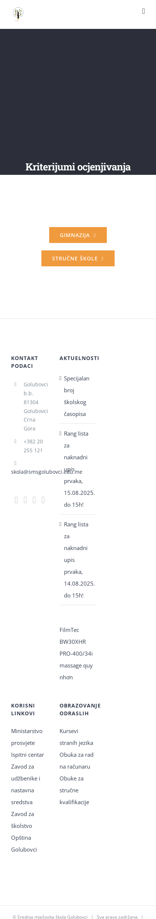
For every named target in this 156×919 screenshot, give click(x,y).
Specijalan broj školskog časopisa (76, 395)
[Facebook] (16, 500)
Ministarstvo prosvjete (27, 736)
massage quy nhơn (76, 671)
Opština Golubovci (24, 843)
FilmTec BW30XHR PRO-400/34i (76, 641)
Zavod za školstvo (22, 819)
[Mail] (34, 500)
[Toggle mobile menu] (143, 11)
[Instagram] (25, 500)
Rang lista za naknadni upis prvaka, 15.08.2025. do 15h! (78, 469)
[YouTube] (43, 500)
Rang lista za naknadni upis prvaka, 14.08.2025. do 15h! (78, 559)
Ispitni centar (27, 754)
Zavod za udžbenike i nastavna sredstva (25, 784)
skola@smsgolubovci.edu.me (46, 471)
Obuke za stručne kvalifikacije (74, 790)
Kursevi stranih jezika (76, 736)
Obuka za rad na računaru (77, 760)
